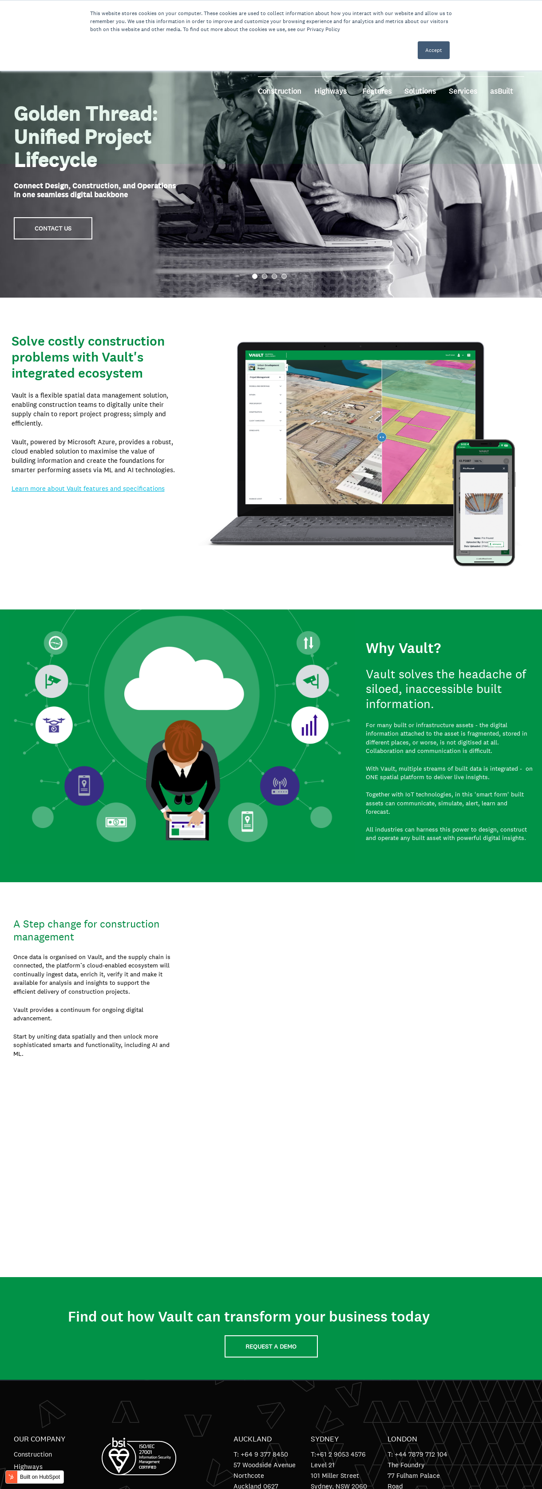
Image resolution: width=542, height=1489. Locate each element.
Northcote (248, 1288)
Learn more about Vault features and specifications (88, 488)
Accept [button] (433, 50)
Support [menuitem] (26, 1329)
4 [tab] (284, 276)
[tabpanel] (271, 149)
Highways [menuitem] (28, 1279)
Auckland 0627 (255, 1298)
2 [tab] (264, 276)
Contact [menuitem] (25, 1316)
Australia (324, 1309)
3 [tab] (274, 276)
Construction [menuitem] (33, 1266)
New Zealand (253, 1309)
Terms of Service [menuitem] (39, 1341)
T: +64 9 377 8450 (260, 1266)
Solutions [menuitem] (27, 1304)
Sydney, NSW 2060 (339, 1298)
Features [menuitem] (27, 1291)
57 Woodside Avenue (264, 1277)
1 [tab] (254, 276)
